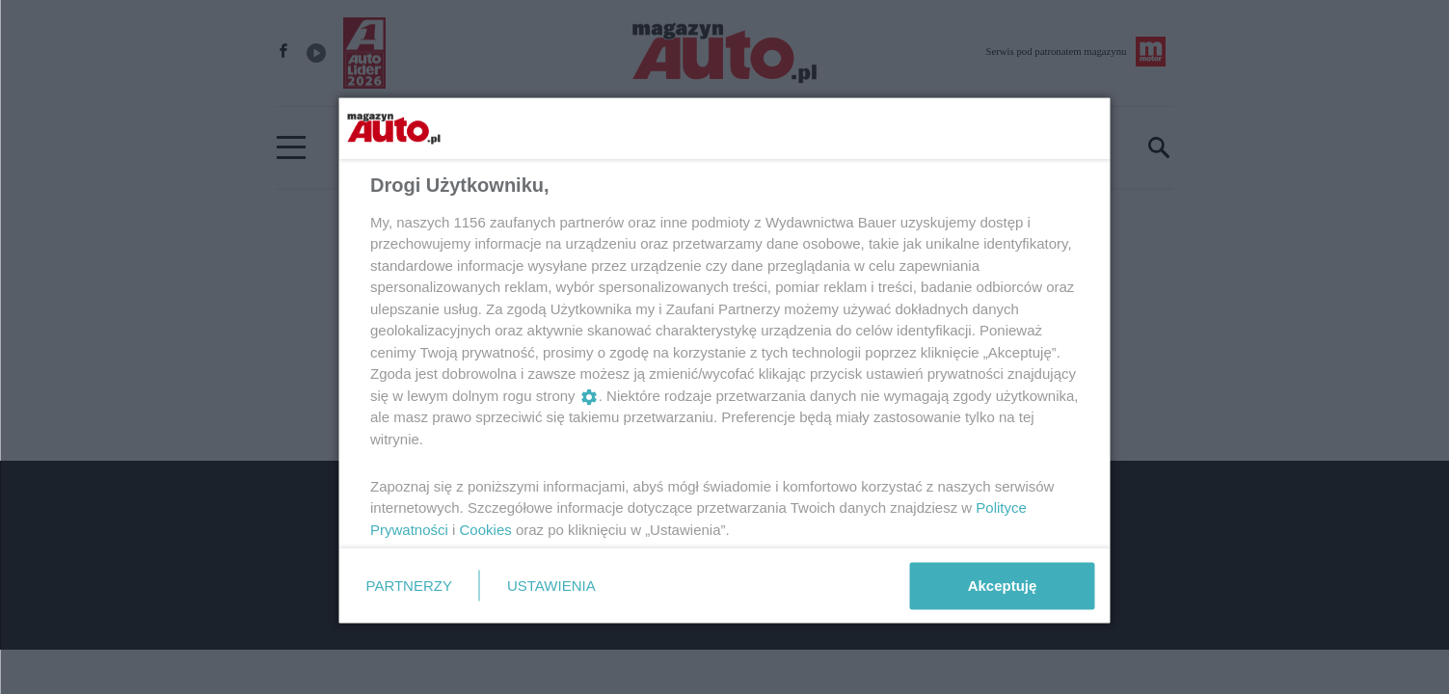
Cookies (485, 528)
